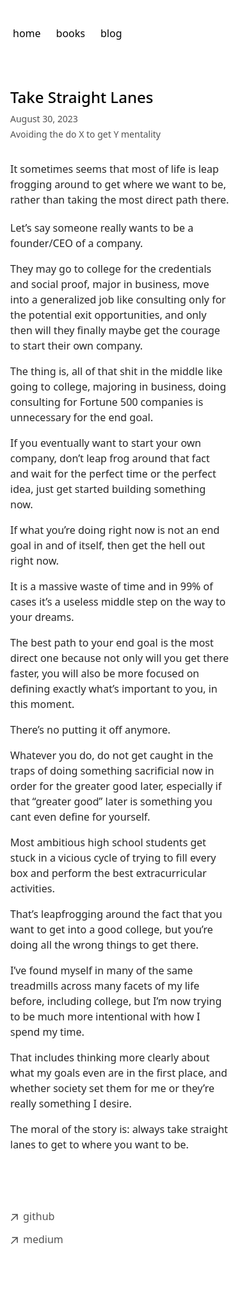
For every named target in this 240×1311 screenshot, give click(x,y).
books (70, 33)
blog (111, 33)
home (27, 33)
